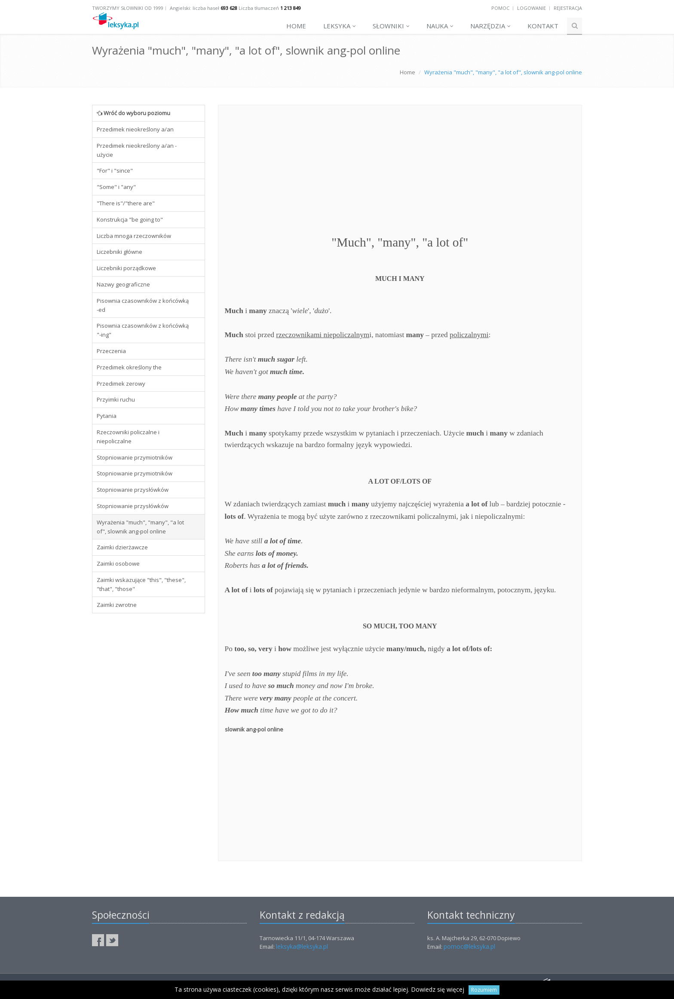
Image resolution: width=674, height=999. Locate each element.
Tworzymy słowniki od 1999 (127, 8)
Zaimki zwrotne (117, 605)
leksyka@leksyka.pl (302, 946)
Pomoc (500, 8)
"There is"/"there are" (126, 203)
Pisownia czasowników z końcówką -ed (143, 305)
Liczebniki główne (119, 252)
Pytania (106, 416)
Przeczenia (111, 351)
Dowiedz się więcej (437, 989)
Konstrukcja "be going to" (130, 219)
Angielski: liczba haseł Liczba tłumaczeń (235, 8)
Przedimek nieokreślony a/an (135, 129)
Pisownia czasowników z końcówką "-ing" (143, 330)
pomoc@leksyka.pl (469, 946)
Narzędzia (490, 25)
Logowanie (531, 8)
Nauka (439, 25)
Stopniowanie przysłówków (132, 489)
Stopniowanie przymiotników (134, 457)
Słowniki (391, 25)
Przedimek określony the (129, 367)
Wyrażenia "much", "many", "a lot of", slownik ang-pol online (140, 526)
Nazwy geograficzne (123, 284)
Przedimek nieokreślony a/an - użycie (137, 150)
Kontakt (542, 25)
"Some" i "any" (116, 187)
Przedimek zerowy (121, 383)
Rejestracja (568, 8)
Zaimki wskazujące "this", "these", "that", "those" (141, 584)
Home (296, 25)
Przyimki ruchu (116, 399)
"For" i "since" (115, 170)
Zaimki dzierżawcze (122, 547)
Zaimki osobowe (118, 563)
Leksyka (339, 25)
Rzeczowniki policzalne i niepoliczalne (128, 436)
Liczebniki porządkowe (126, 268)
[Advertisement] (148, 751)
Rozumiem (484, 989)
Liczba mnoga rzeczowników (134, 236)
